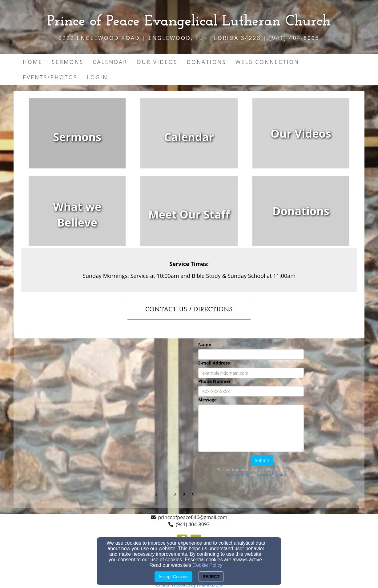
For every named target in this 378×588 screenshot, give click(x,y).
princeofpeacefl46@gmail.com (192, 517)
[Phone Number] (251, 391)
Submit (262, 460)
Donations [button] (206, 61)
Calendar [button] (110, 61)
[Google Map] (102, 384)
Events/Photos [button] (50, 77)
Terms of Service (271, 475)
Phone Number (214, 381)
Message (207, 400)
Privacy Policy (237, 475)
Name (204, 344)
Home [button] (32, 61)
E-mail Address (214, 363)
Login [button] (97, 77)
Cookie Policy (208, 565)
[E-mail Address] (251, 373)
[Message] (251, 428)
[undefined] (77, 137)
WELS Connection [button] (267, 61)
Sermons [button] (67, 61)
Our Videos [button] (157, 61)
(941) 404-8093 (193, 524)
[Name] (251, 354)
